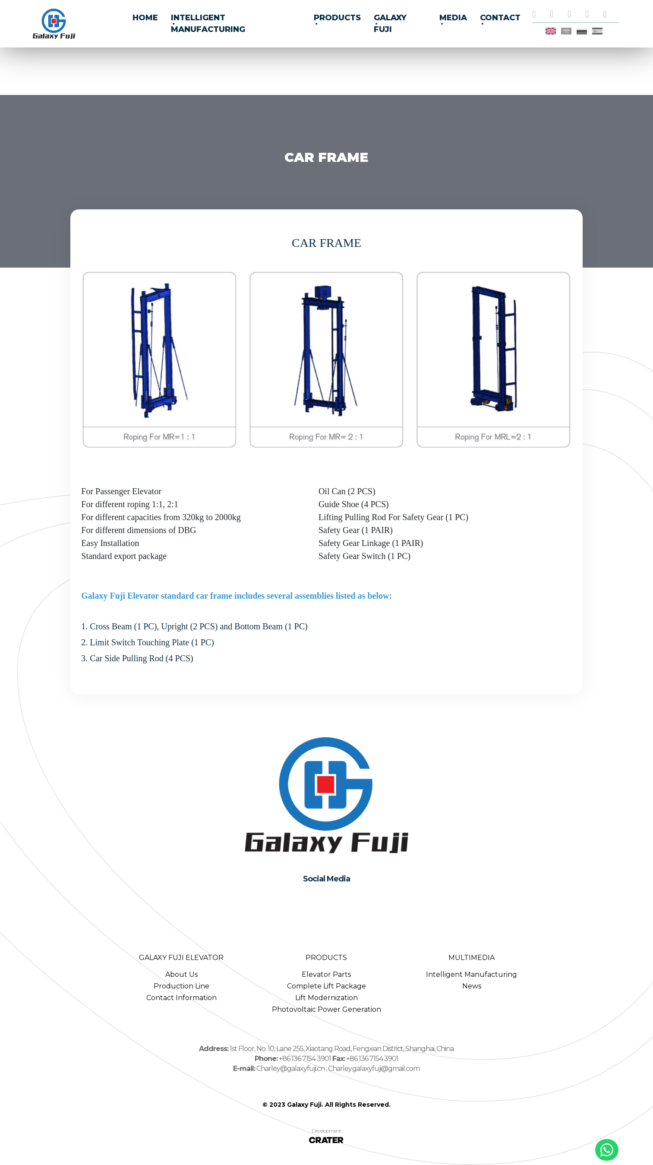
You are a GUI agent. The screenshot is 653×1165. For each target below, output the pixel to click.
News (471, 986)
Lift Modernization (326, 998)
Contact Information (181, 998)
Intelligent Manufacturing (471, 974)
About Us (181, 974)
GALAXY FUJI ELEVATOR (181, 957)
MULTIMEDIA (471, 957)
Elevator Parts (326, 974)
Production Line (181, 986)
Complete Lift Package (326, 986)
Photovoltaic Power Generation (326, 1009)
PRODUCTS (326, 957)
